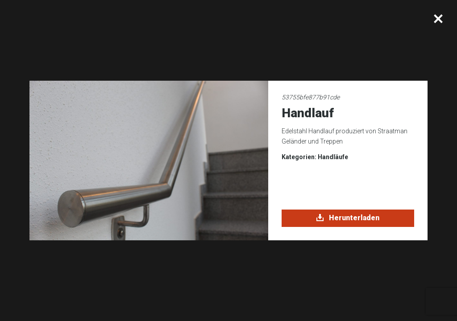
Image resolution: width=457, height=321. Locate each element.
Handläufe (333, 156)
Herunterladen (347, 217)
